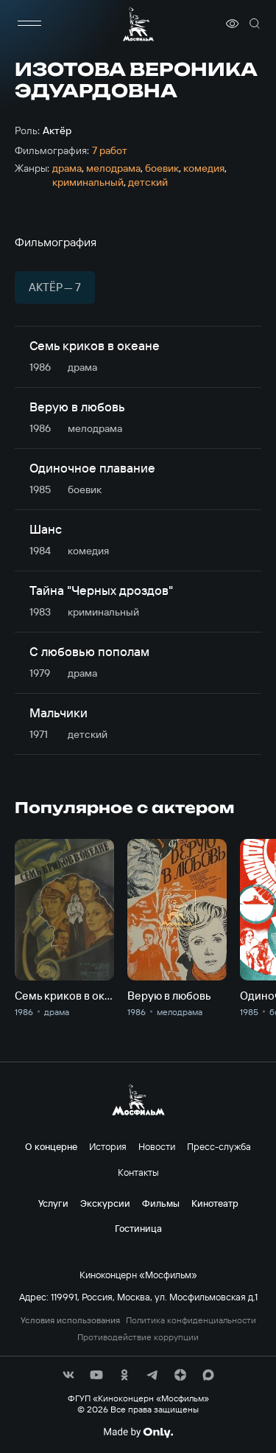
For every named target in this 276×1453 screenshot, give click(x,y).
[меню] (29, 23)
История (108, 1146)
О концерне (51, 1146)
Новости (156, 1146)
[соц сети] (68, 1374)
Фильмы (161, 1203)
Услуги (53, 1203)
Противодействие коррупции (138, 1337)
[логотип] (138, 24)
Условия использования (70, 1320)
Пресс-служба (219, 1146)
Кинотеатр (214, 1203)
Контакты (138, 1172)
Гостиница (138, 1228)
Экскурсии (105, 1203)
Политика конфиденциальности (191, 1320)
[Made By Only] (138, 1432)
